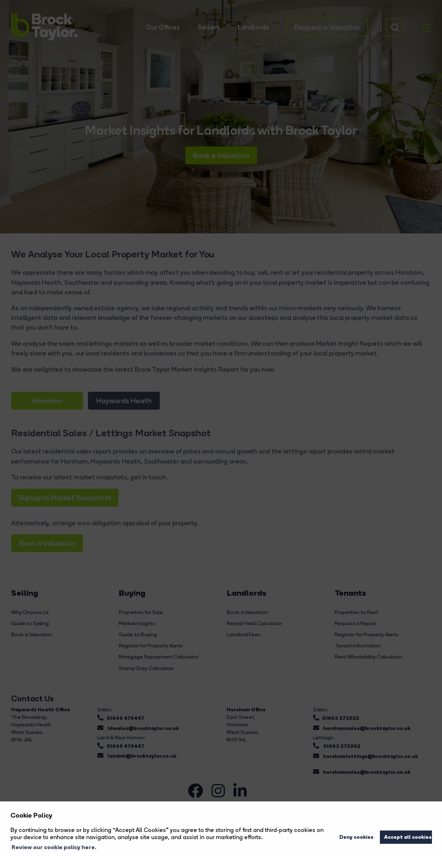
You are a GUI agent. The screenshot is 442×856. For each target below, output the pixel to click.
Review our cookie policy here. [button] (53, 847)
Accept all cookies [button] (408, 837)
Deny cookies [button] (356, 837)
